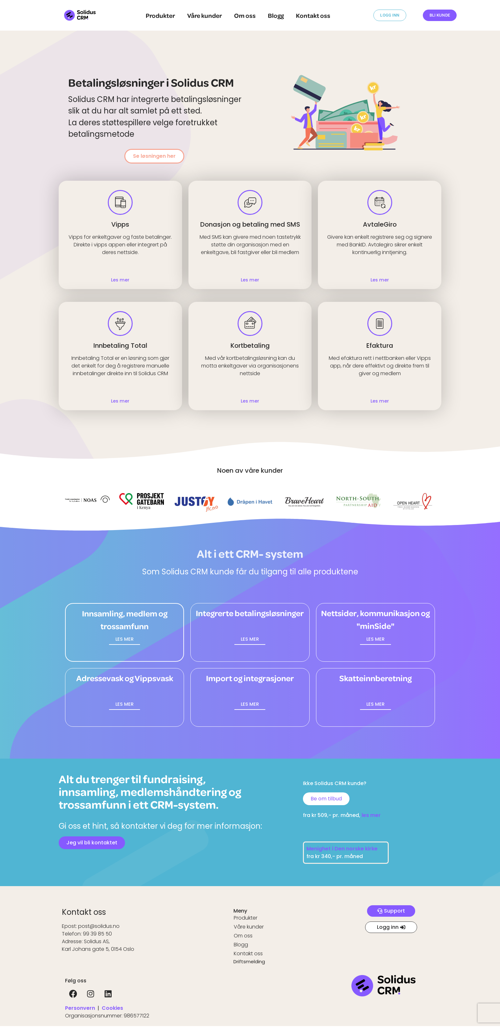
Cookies (112, 1009)
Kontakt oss (313, 15)
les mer (371, 816)
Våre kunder (204, 15)
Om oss (245, 15)
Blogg (276, 15)
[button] (124, 639)
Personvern (80, 1009)
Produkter (160, 15)
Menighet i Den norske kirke (342, 849)
